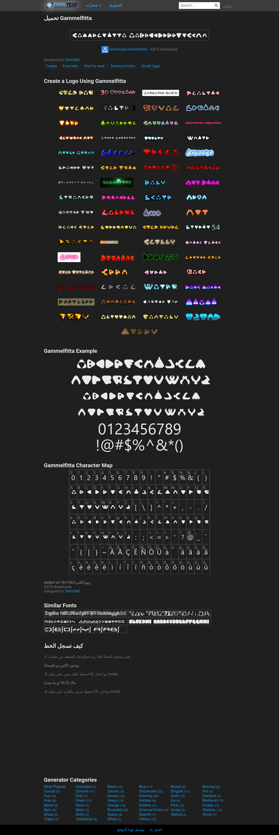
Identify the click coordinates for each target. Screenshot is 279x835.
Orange (116, 805)
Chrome (85, 791)
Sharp (51, 814)
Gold (178, 796)
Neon (82, 805)
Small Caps (150, 66)
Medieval (213, 800)
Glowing (149, 796)
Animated (86, 786)
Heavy (115, 800)
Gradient (211, 796)
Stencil (178, 814)
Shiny (82, 814)
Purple (210, 805)
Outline (148, 805)
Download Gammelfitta (124, 49)
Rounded (117, 810)
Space (114, 814)
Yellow (147, 819)
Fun (50, 796)
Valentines (86, 819)
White (114, 819)
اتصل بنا (156, 829)
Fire (207, 791)
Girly (82, 796)
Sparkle (147, 814)
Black (115, 786)
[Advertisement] (21, 84)
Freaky (51, 66)
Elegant (180, 791)
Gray (50, 800)
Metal (51, 805)
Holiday (147, 800)
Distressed (151, 791)
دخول (227, 6)
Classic (115, 791)
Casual (52, 791)
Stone (209, 814)
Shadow (212, 810)
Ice (175, 800)
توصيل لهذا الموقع (130, 829)
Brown (178, 786)
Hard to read (94, 66)
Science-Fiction (122, 66)
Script (178, 810)
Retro (82, 810)
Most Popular (55, 786)
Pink (177, 805)
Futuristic (70, 66)
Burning (211, 786)
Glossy (116, 796)
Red (50, 810)
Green (84, 800)
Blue (146, 786)
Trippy (51, 819)
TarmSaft (72, 60)
